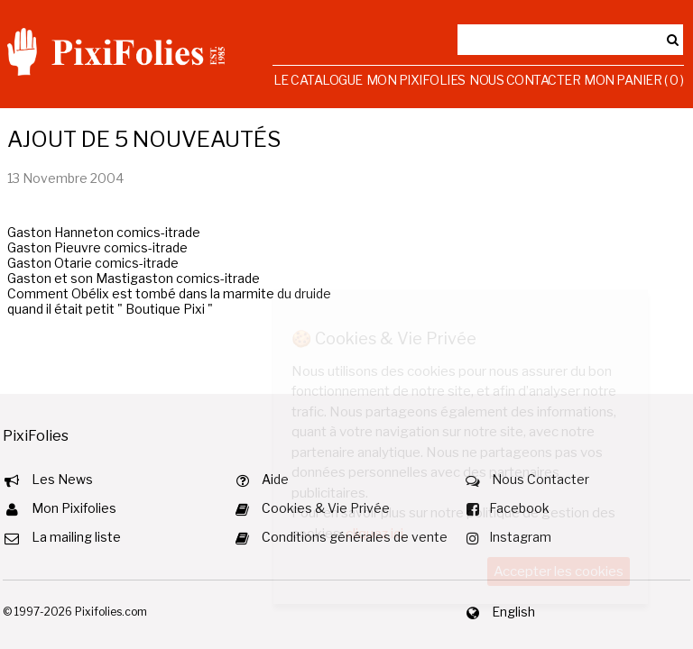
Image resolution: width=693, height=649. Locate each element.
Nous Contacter (524, 79)
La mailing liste (76, 536)
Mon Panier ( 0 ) (633, 79)
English (513, 611)
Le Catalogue (318, 79)
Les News (62, 479)
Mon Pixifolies (416, 79)
